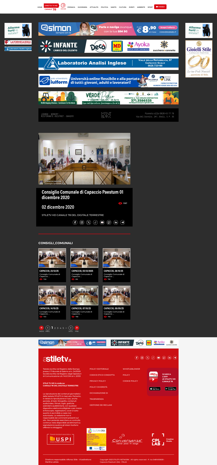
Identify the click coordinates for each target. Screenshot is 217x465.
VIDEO (160, 7)
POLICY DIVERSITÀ (98, 387)
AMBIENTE (141, 7)
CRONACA (71, 7)
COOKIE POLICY (130, 381)
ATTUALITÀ (94, 7)
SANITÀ (113, 7)
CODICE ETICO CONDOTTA (102, 375)
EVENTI (131, 7)
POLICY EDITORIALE (99, 369)
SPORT (150, 7)
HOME (40, 7)
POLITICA (104, 7)
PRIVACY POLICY (98, 381)
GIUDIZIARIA (82, 7)
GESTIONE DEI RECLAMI (101, 405)
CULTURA (122, 7)
